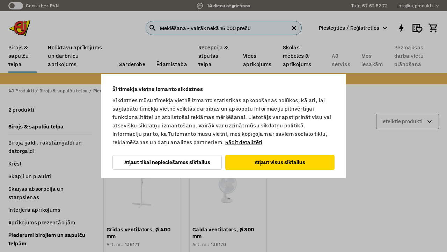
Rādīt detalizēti (243, 142)
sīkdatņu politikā (282, 125)
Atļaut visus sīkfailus (280, 162)
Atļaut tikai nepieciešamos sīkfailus (167, 162)
